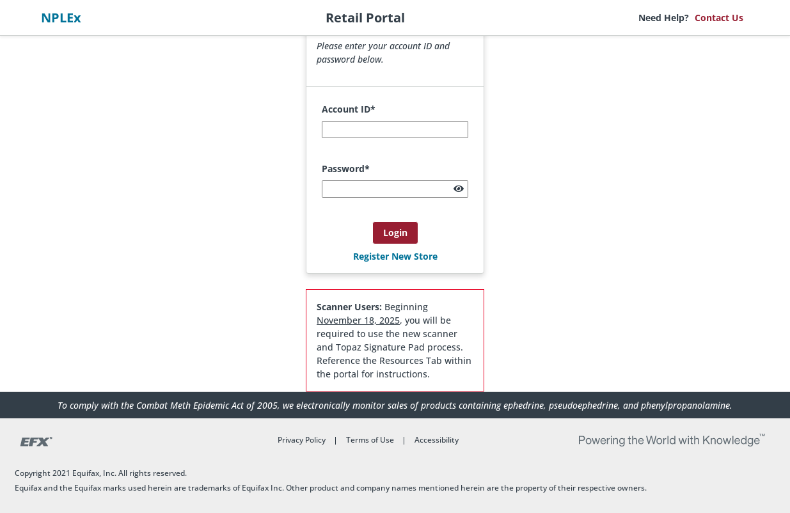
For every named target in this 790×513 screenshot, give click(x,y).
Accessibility (437, 439)
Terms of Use (370, 439)
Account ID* (348, 109)
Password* (346, 168)
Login (395, 232)
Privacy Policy (302, 439)
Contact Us (719, 18)
